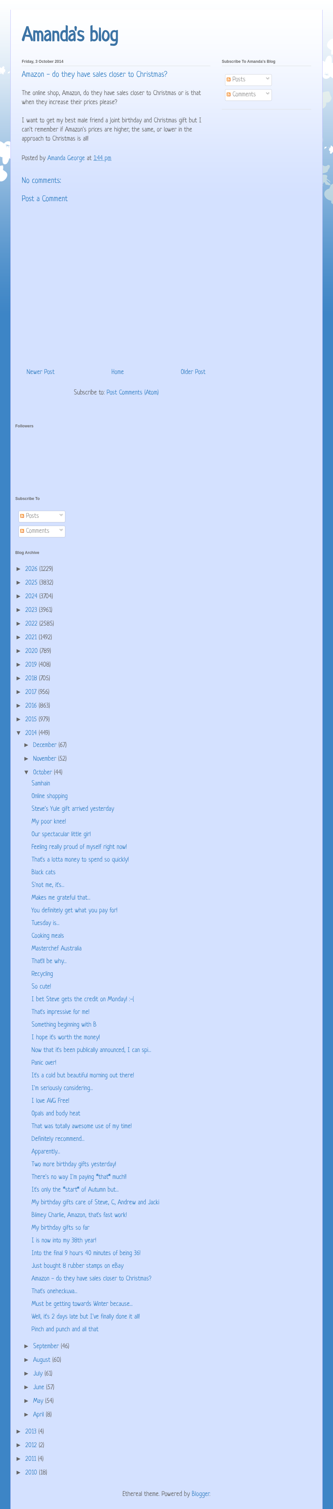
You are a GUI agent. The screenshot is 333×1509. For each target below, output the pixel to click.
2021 (32, 637)
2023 (32, 610)
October (43, 772)
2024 (32, 596)
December (46, 745)
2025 (32, 583)
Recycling (42, 974)
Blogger (200, 1494)
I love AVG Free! (50, 1101)
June (39, 1387)
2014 (32, 733)
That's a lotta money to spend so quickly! (80, 860)
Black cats (44, 872)
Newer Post (41, 372)
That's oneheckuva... (54, 1291)
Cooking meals (48, 936)
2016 (32, 706)
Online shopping (50, 796)
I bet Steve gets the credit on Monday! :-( (83, 999)
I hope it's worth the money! (66, 1037)
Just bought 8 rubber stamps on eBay (78, 1266)
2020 (32, 651)
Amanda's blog (70, 36)
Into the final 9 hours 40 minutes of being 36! (86, 1253)
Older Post (193, 372)
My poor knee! (49, 822)
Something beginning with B (64, 1025)
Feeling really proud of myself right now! (79, 847)
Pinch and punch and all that (65, 1329)
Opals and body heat (56, 1114)
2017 (31, 692)
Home (118, 372)
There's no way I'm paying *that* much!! (79, 1177)
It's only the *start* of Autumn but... (75, 1190)
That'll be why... (49, 961)
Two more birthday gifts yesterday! (74, 1164)
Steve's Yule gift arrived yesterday (73, 809)
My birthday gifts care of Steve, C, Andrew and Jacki (95, 1202)
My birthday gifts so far (60, 1228)
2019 (32, 665)
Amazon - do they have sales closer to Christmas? (91, 1279)
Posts (236, 79)
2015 (32, 719)
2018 (32, 678)
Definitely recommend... (58, 1139)
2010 (32, 1473)
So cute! (41, 987)
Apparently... (46, 1152)
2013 (31, 1432)
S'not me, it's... (48, 885)
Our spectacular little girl (61, 834)
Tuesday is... (46, 923)
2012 (32, 1445)
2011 (31, 1459)
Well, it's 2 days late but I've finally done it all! (86, 1317)
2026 (32, 569)
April (39, 1415)
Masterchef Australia (57, 949)
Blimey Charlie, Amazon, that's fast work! (79, 1215)
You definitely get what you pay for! (74, 910)
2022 (32, 624)
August (42, 1360)
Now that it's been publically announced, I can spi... (91, 1050)
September (47, 1346)
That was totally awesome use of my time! (82, 1126)
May (39, 1401)
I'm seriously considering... (62, 1088)
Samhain (41, 784)
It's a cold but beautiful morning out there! (83, 1076)
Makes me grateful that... (61, 898)
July (39, 1374)
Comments (241, 94)
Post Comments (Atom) (133, 393)
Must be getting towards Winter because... (82, 1304)
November (45, 759)
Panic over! (44, 1063)
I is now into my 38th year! (64, 1241)
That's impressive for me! (60, 1012)
